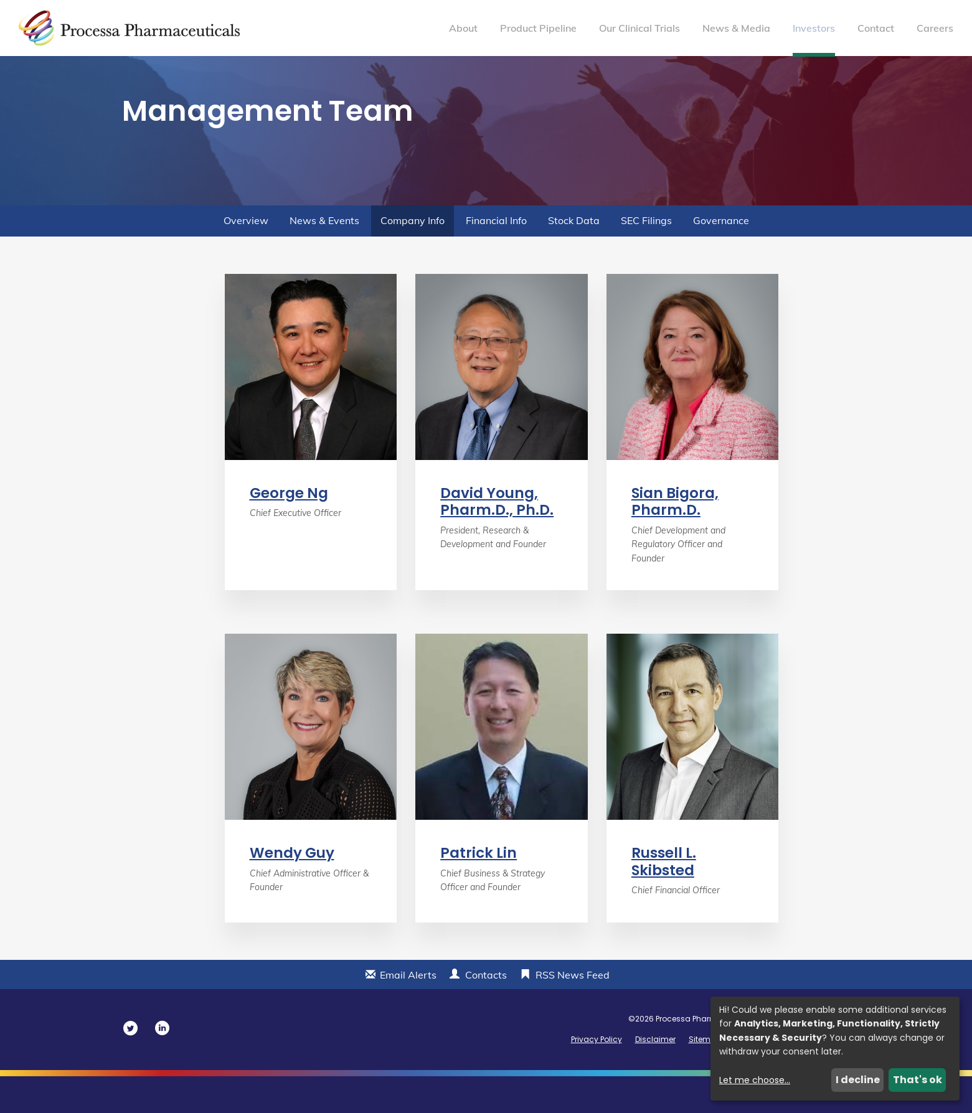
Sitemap (705, 1076)
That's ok (917, 1080)
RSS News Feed (573, 1011)
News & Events (324, 257)
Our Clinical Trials (639, 28)
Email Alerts (408, 1011)
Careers (935, 28)
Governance (721, 257)
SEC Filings (646, 257)
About (463, 28)
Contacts (486, 1011)
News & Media (736, 28)
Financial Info (496, 257)
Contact (875, 28)
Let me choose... (754, 1080)
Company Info (412, 257)
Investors (814, 28)
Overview (246, 257)
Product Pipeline (538, 28)
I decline (858, 1080)
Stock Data (574, 257)
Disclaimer (655, 1076)
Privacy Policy (596, 1076)
